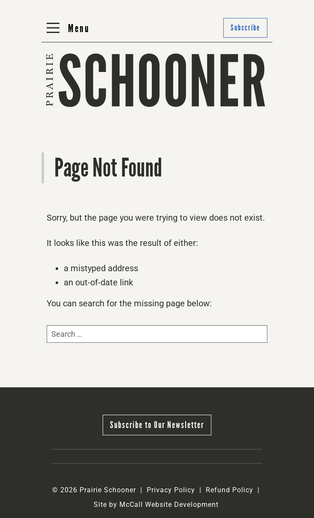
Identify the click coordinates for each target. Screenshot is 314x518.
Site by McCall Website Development (156, 504)
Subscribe (245, 28)
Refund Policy (229, 490)
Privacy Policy (171, 490)
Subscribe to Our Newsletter (157, 425)
